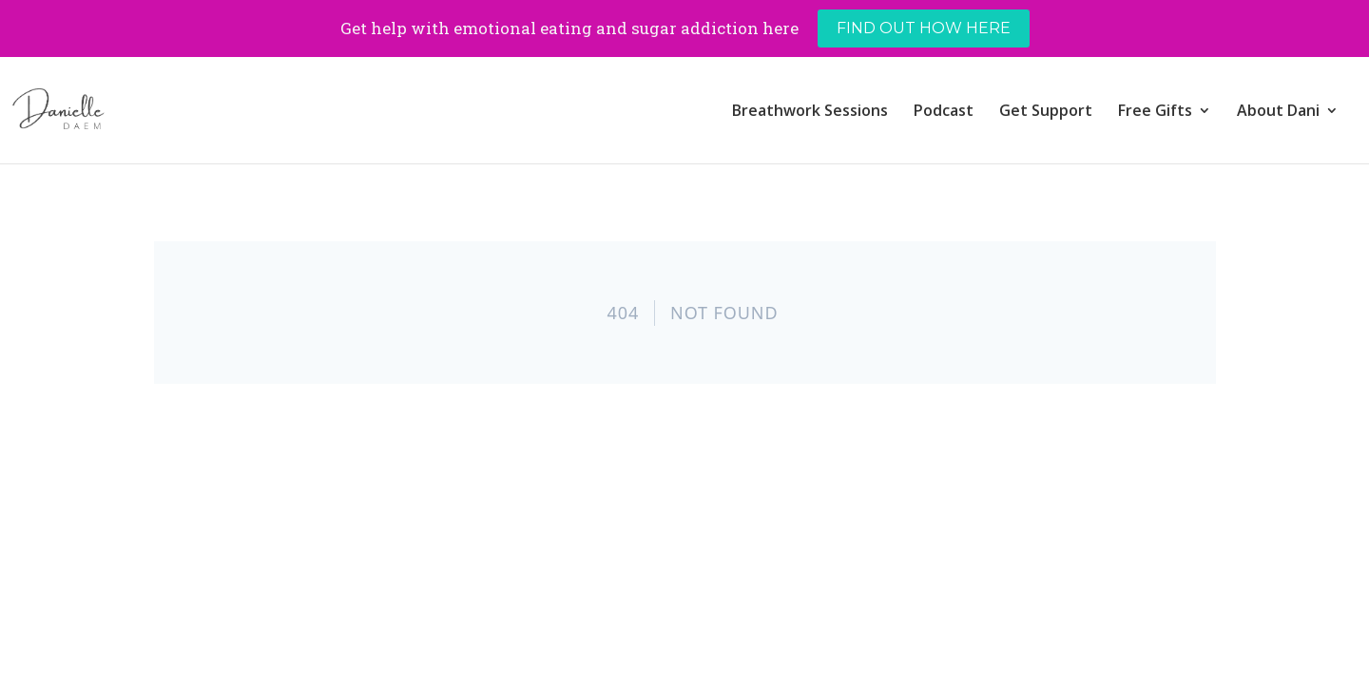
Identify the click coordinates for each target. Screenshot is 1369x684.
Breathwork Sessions (810, 112)
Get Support (1045, 112)
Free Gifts (1155, 112)
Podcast (944, 112)
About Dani (1278, 112)
